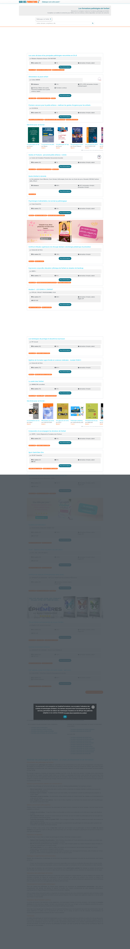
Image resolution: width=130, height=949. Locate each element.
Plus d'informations (65, 67)
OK (65, 716)
